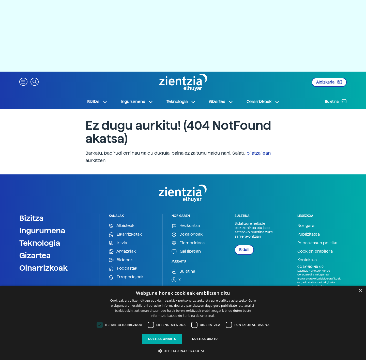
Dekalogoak (187, 234)
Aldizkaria (329, 82)
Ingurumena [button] (137, 101)
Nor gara (305, 225)
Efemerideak (188, 243)
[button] (23, 81)
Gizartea (35, 255)
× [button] (360, 291)
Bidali (244, 250)
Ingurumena (42, 230)
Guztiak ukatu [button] (205, 339)
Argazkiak (122, 251)
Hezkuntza (186, 225)
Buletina (336, 101)
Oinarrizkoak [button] (263, 101)
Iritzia (118, 243)
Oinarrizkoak (43, 267)
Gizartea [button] (221, 101)
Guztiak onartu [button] (162, 339)
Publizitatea (308, 234)
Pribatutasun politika (317, 242)
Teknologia (39, 243)
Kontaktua (307, 259)
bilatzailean (259, 153)
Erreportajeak (126, 277)
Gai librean (186, 251)
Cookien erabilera (315, 251)
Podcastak (123, 268)
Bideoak (121, 260)
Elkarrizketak (125, 234)
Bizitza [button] (97, 101)
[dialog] (183, 323)
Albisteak (121, 225)
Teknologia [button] (181, 101)
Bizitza (31, 218)
